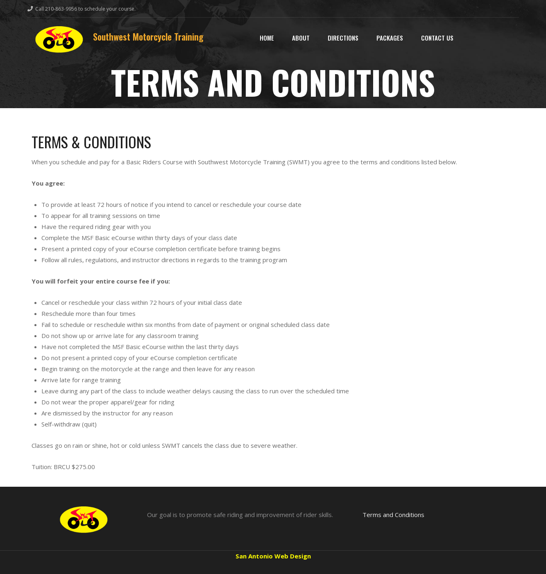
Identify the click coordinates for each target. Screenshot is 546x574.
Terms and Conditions (393, 514)
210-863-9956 (61, 8)
